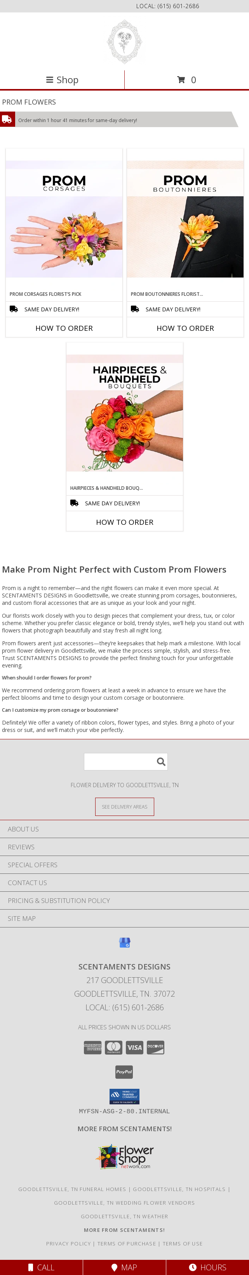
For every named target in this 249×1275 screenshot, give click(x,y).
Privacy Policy (68, 1243)
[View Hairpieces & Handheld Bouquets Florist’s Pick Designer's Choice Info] (124, 413)
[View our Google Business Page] (124, 946)
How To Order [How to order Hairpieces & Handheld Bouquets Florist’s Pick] (124, 522)
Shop (62, 79)
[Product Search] (126, 761)
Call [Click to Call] (41, 1267)
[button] (124, 1096)
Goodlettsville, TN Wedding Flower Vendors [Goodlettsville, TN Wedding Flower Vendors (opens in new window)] (124, 1202)
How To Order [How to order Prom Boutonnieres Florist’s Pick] (185, 328)
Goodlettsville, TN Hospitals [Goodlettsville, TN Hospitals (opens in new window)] (179, 1189)
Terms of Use (183, 1243)
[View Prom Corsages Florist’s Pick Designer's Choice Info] (64, 219)
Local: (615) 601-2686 (124, 1007)
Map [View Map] (124, 1267)
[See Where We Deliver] (124, 806)
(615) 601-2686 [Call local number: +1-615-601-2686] (178, 6)
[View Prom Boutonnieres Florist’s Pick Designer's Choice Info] (185, 219)
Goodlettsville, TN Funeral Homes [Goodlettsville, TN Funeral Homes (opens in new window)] (72, 1189)
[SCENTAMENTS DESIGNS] (124, 40)
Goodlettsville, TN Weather (125, 1216)
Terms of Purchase (127, 1243)
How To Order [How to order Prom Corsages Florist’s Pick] (64, 328)
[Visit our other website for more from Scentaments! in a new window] (124, 1128)
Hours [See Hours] (207, 1267)
